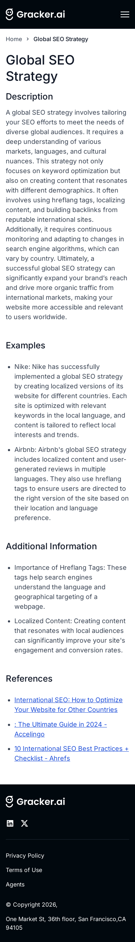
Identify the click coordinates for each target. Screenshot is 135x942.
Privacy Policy (25, 855)
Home (14, 39)
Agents (15, 884)
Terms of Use (24, 869)
